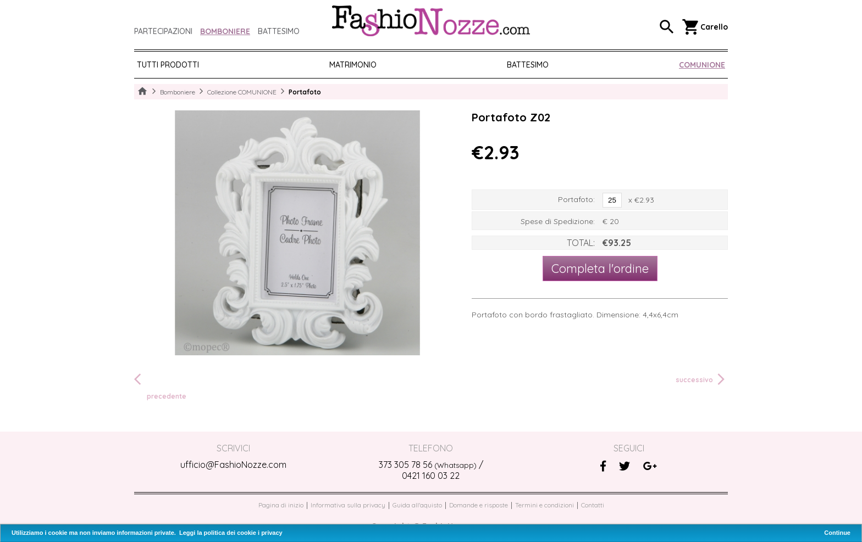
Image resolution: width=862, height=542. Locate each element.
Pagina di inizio (280, 505)
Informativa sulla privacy (348, 505)
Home (142, 92)
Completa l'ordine (600, 268)
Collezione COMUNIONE (242, 92)
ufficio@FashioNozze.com (233, 464)
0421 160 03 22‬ (431, 475)
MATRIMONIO (353, 65)
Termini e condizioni (544, 505)
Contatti (592, 505)
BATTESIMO (528, 65)
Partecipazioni (163, 31)
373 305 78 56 (428, 464)
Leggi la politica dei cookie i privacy (231, 532)
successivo (702, 379)
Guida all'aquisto (417, 505)
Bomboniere (225, 31)
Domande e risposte (478, 505)
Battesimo (279, 31)
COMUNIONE (702, 65)
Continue (837, 532)
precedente (160, 385)
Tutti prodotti (168, 65)
